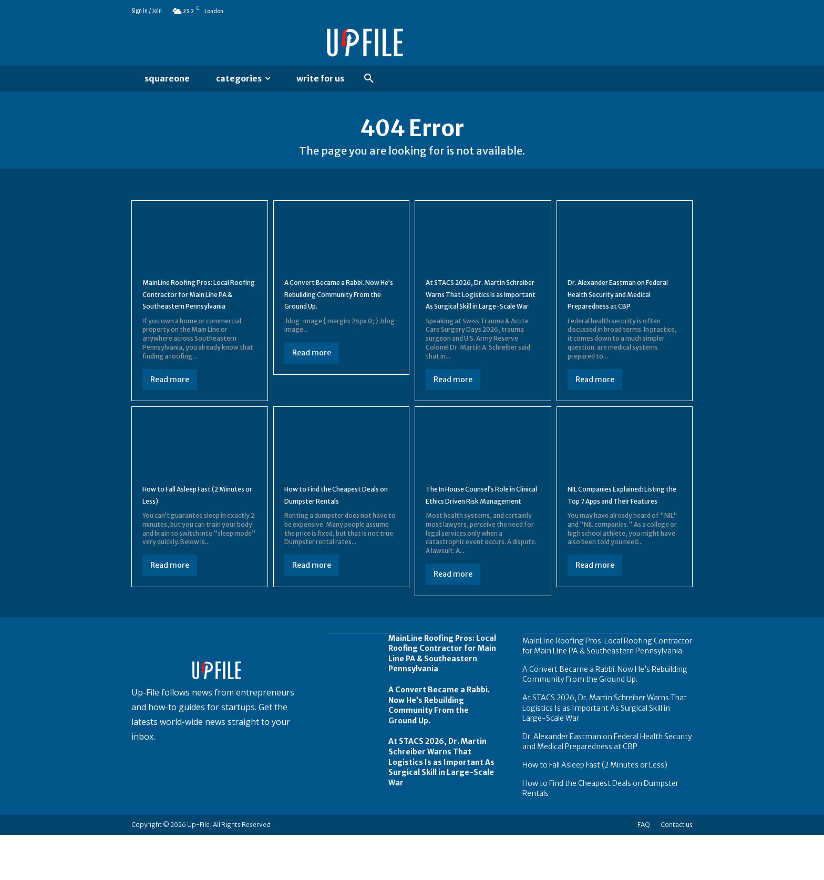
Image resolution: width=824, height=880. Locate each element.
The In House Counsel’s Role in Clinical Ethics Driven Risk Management (480, 533)
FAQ (643, 870)
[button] (368, 78)
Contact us (677, 870)
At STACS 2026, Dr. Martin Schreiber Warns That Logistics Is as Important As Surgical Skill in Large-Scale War (480, 315)
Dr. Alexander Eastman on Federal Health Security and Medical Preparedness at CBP (607, 787)
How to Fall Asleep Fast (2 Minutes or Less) (594, 810)
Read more (169, 400)
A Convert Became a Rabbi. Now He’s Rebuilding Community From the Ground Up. (439, 750)
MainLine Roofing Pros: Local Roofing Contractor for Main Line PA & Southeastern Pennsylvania (607, 691)
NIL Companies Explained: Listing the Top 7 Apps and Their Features (620, 533)
